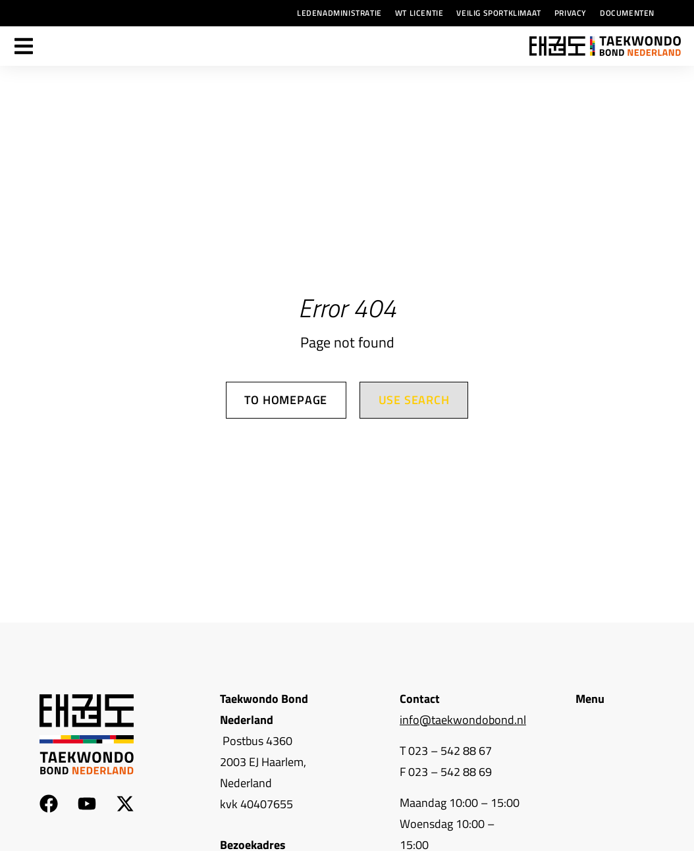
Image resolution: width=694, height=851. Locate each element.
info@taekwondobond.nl (463, 720)
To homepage (285, 400)
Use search (414, 400)
